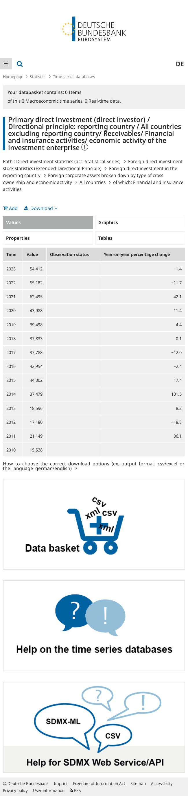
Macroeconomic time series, (53, 101)
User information (48, 790)
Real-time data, (103, 101)
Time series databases (74, 76)
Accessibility (162, 783)
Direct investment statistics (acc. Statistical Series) (68, 161)
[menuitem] (6, 63)
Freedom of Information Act (99, 783)
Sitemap (138, 783)
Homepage (13, 76)
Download (41, 208)
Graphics (108, 222)
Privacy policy (15, 790)
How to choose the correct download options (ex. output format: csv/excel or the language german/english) (94, 465)
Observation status (69, 254)
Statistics (38, 76)
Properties (18, 238)
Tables (105, 238)
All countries (93, 182)
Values (13, 222)
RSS (75, 790)
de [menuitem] (180, 63)
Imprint (61, 783)
